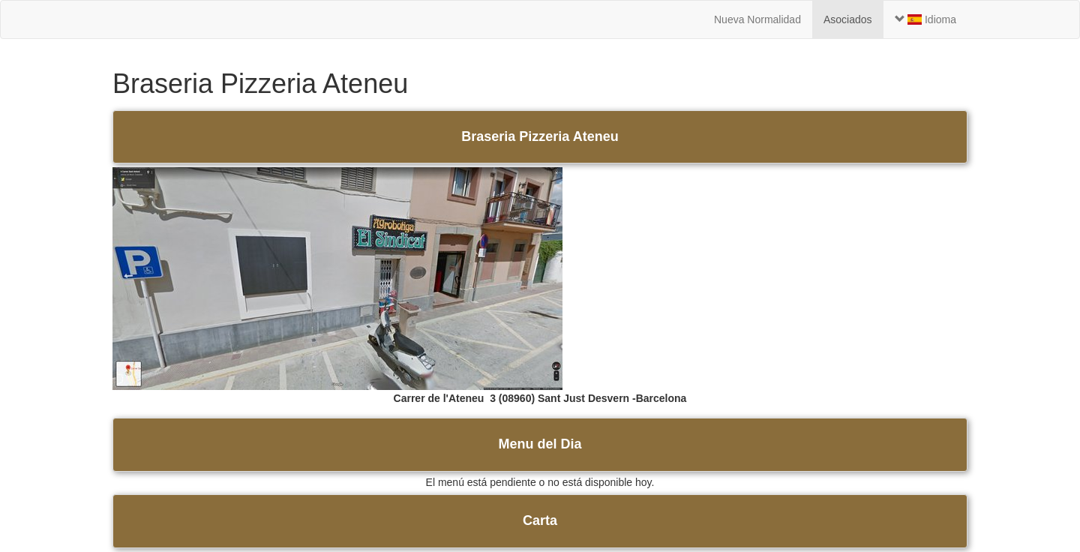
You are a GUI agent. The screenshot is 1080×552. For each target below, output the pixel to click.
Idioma (925, 20)
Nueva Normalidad (757, 20)
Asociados (848, 20)
